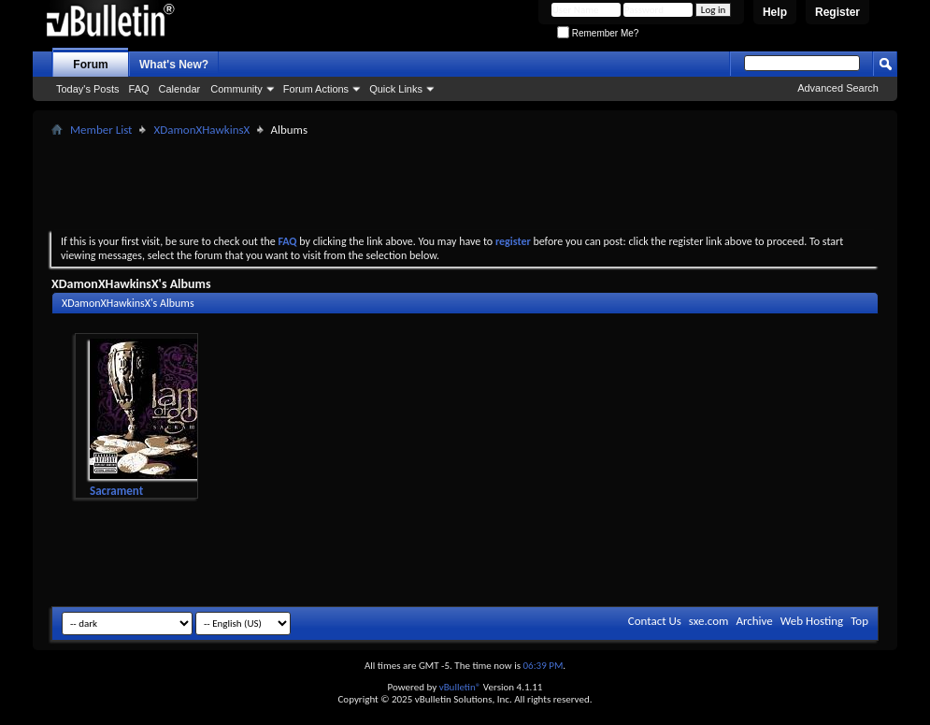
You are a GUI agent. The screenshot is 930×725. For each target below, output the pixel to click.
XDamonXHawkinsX (201, 130)
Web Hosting (811, 621)
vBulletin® (460, 687)
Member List (101, 130)
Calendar (180, 88)
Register (837, 12)
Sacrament (116, 491)
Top (859, 621)
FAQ (139, 88)
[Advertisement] (465, 183)
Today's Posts (88, 88)
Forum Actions (316, 88)
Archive (754, 621)
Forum (90, 64)
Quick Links (395, 88)
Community (236, 88)
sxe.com (709, 621)
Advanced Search (838, 88)
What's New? (173, 64)
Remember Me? (597, 33)
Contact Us (654, 621)
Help (775, 12)
